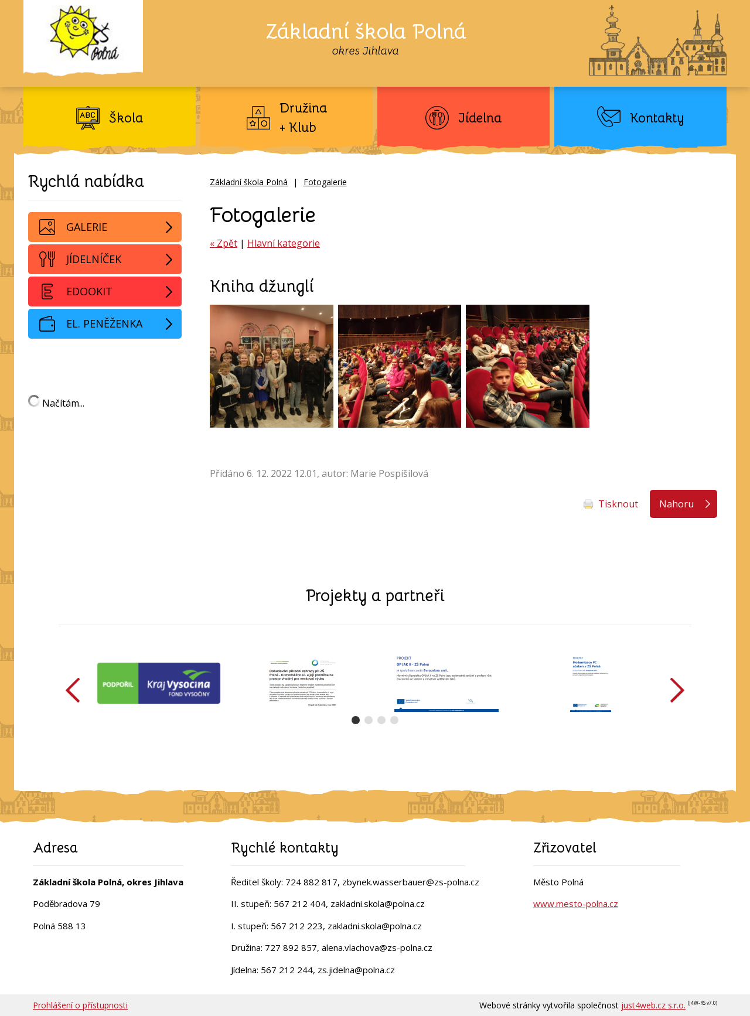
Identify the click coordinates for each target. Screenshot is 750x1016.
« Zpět (223, 243)
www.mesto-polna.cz (575, 903)
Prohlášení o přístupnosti (80, 1005)
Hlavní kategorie (283, 243)
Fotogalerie (325, 181)
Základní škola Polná (249, 181)
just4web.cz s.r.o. (653, 1005)
